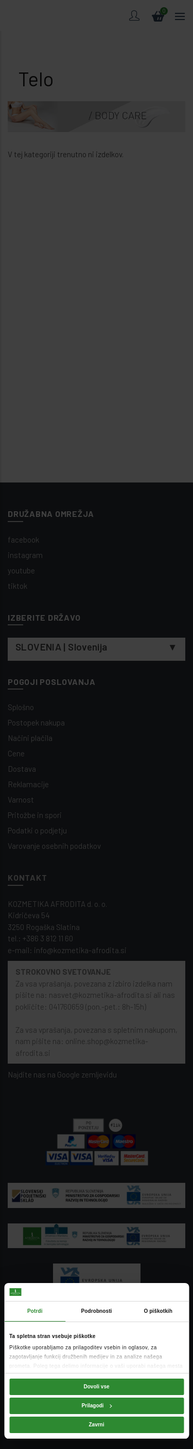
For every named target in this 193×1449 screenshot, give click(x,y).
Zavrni (96, 1424)
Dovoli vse (96, 1386)
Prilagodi (97, 1405)
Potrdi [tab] (35, 1311)
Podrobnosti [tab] (96, 1311)
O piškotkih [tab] (158, 1311)
